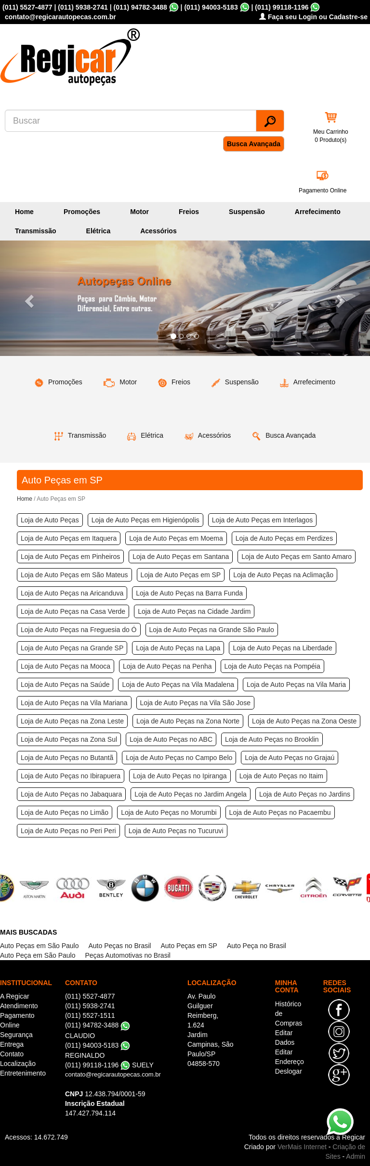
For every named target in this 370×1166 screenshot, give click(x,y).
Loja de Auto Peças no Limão (64, 812)
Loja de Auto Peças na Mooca (65, 666)
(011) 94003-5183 (211, 7)
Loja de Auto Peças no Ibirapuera (70, 776)
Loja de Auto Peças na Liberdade (282, 648)
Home (24, 211)
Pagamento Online (322, 190)
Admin (355, 1156)
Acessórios (158, 231)
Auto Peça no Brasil (256, 946)
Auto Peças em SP (188, 946)
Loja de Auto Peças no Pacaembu (280, 812)
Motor (139, 211)
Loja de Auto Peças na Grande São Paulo (211, 630)
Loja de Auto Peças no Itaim (281, 776)
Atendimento (19, 1006)
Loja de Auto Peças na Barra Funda (189, 593)
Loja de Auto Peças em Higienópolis (145, 520)
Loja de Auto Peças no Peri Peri (68, 831)
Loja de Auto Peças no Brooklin (272, 739)
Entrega (12, 1044)
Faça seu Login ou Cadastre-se (313, 17)
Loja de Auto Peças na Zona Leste (72, 721)
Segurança (16, 1035)
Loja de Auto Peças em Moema (176, 538)
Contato (12, 1054)
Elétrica (98, 231)
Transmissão (35, 231)
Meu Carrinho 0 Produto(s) (330, 135)
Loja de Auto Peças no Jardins (304, 794)
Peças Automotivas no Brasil (127, 955)
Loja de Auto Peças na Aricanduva (72, 593)
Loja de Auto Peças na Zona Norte (187, 721)
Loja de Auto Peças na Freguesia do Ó (79, 630)
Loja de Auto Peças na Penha (167, 666)
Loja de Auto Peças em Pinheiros (70, 556)
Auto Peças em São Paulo (39, 946)
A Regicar (14, 996)
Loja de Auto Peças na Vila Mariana (74, 703)
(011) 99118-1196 (281, 7)
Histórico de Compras (289, 1013)
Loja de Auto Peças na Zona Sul (69, 739)
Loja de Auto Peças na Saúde (65, 684)
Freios (189, 211)
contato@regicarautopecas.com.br (113, 1074)
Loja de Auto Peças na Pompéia (272, 666)
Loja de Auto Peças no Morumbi (168, 812)
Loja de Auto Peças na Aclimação (283, 575)
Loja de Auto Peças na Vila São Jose (195, 703)
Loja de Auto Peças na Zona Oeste (304, 721)
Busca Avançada (253, 144)
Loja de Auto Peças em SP (181, 575)
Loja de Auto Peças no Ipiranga (180, 776)
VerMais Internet (302, 1147)
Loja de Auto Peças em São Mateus (74, 575)
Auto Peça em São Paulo (37, 955)
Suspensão (247, 211)
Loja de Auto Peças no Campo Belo (179, 757)
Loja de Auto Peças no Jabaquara (71, 794)
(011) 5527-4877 (27, 7)
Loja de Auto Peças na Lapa (178, 648)
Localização (18, 1063)
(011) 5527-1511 (90, 1015)
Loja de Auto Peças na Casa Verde (73, 611)
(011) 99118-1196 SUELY (109, 1065)
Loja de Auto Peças (50, 520)
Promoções (82, 211)
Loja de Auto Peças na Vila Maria (296, 684)
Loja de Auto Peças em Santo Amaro (296, 556)
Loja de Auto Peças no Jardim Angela (190, 794)
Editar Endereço (289, 1056)
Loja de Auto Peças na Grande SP (72, 648)
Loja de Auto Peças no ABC (171, 739)
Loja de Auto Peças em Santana (180, 556)
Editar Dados (284, 1037)
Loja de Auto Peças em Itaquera (69, 538)
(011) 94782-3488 (140, 7)
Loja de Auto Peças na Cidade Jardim (194, 611)
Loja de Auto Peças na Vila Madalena (178, 684)
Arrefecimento (318, 211)
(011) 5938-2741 (83, 7)
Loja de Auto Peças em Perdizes (284, 538)
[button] (27, 298)
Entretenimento (23, 1073)
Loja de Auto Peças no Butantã (67, 757)
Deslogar (288, 1071)
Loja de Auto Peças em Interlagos (262, 520)
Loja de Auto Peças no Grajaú (289, 757)
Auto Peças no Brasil (119, 946)
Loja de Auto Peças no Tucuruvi (176, 831)
